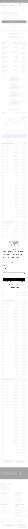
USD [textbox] (5, 274)
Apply (14, 279)
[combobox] (14, 262)
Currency (5, 271)
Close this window (14, 287)
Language (5, 265)
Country (5, 260)
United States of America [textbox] (10, 262)
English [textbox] (5, 268)
